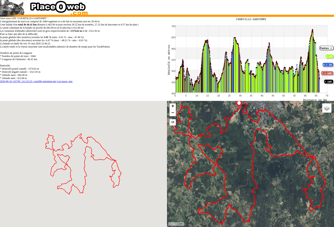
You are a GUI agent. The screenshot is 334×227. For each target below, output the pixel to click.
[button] (239, 104)
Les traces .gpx (65, 81)
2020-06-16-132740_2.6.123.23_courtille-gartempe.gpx (28, 81)
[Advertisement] (246, 6)
